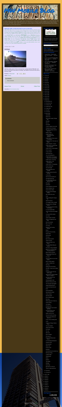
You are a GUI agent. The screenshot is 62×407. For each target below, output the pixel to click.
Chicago (24, 30)
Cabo (11, 30)
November (48, 103)
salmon (10, 43)
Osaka (24, 36)
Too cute (47, 331)
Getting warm (48, 356)
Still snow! (48, 332)
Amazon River (22, 29)
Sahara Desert (17, 37)
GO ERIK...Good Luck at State (52, 268)
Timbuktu (28, 39)
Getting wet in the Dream (51, 266)
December (48, 101)
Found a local (48, 347)
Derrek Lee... (48, 116)
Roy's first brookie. (49, 222)
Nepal (13, 36)
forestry (14, 42)
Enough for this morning (50, 231)
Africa (5, 29)
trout (21, 43)
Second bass (48, 235)
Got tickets (48, 124)
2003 (46, 379)
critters (38, 40)
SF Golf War (54, 36)
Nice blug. (48, 264)
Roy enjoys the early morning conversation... (51, 207)
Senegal (38, 37)
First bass (48, 237)
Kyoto (37, 33)
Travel (31, 39)
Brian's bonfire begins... (50, 261)
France (28, 32)
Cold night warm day (50, 178)
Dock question (48, 344)
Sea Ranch (34, 37)
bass (33, 40)
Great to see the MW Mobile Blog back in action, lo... (51, 58)
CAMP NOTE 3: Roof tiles (51, 159)
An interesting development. (51, 340)
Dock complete (49, 334)
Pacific (27, 36)
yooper (24, 43)
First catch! (48, 329)
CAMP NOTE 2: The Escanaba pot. (50, 162)
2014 (46, 89)
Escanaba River (7, 32)
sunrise (15, 43)
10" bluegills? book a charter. (51, 202)
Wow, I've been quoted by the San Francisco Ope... (50, 69)
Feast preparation (49, 290)
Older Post (37, 86)
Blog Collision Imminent (50, 252)
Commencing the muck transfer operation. (50, 311)
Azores (32, 29)
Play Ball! (47, 121)
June (47, 111)
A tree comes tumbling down (51, 319)
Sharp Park (7, 39)
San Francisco (27, 37)
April (47, 370)
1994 (46, 388)
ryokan (7, 43)
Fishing (19, 32)
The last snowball (49, 325)
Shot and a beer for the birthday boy (50, 278)
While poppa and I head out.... (52, 300)
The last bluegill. (49, 167)
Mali (17, 35)
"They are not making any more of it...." (51, 317)
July (47, 109)
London (14, 35)
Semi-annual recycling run (51, 176)
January (47, 372)
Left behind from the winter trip (52, 351)
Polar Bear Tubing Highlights (51, 247)
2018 (46, 82)
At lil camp (48, 225)
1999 (46, 383)
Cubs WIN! (48, 114)
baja (28, 40)
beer (36, 40)
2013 (46, 91)
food (12, 42)
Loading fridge (48, 354)
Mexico (19, 35)
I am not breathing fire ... (50, 155)
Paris (30, 36)
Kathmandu (32, 33)
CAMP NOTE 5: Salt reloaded (52, 148)
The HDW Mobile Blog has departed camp (51, 181)
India (19, 33)
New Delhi (16, 36)
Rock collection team (50, 297)
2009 (46, 98)
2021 (46, 77)
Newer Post (7, 86)
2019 (46, 80)
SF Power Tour (11, 37)
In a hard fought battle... (50, 209)
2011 (46, 94)
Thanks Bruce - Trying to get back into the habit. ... (50, 55)
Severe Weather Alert (50, 188)
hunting (20, 42)
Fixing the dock (49, 342)
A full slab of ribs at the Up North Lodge (51, 272)
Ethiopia (12, 32)
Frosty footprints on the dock (51, 186)
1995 (46, 386)
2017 (46, 84)
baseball (30, 40)
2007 (46, 374)
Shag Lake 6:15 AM (49, 327)
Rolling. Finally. (49, 132)
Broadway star (48, 306)
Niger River (21, 36)
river (5, 43)
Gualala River (9, 33)
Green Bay (48, 364)
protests (32, 42)
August (47, 108)
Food (47, 288)
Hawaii (13, 33)
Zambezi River (15, 40)
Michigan (24, 35)
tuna (22, 43)
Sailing (22, 37)
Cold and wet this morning (51, 315)
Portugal (33, 36)
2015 (46, 87)
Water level (48, 345)
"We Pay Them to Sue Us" (52, 40)
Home (22, 86)
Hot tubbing (48, 304)
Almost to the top (49, 200)
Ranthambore (37, 36)
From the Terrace (33, 32)
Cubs (33, 30)
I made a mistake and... (50, 263)
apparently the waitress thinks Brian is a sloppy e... (51, 275)
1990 (46, 389)
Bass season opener (50, 238)
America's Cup (28, 29)
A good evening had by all (51, 287)
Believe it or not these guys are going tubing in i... (51, 250)
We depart (48, 182)
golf (18, 42)
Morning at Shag (49, 352)
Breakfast (48, 349)
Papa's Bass (48, 233)
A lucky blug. (48, 175)
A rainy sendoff (49, 151)
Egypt (39, 30)
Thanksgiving (17, 39)
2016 (46, 85)
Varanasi (10, 40)
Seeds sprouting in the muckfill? (50, 170)
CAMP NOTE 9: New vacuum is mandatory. (51, 139)
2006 (46, 376)
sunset (18, 43)
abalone (23, 40)
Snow (47, 196)
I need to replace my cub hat (51, 126)
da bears (6, 42)
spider (13, 43)
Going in (47, 270)
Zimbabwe (19, 40)
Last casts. (48, 215)
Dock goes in (48, 336)
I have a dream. (49, 293)
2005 (46, 377)
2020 (46, 79)
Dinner (47, 230)
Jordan (28, 33)
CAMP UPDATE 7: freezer (51, 143)
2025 (46, 75)
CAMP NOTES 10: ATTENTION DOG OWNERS (50, 135)
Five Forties (24, 32)
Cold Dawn (48, 184)
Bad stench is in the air (50, 366)
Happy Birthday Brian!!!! (50, 285)
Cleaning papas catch (50, 280)
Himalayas (16, 33)
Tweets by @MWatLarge (48, 49)
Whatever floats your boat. (51, 281)
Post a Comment (10, 80)
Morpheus (33, 35)
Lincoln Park (10, 35)
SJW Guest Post (49, 153)
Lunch (47, 321)
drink (9, 42)
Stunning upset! (49, 295)
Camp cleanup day (49, 165)
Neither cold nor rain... (50, 313)
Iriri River (22, 33)
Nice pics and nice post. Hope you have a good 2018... (50, 66)
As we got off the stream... (51, 214)
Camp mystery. (49, 302)
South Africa (13, 39)
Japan (25, 33)
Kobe (35, 33)
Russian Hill (6, 37)
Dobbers (47, 359)
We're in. (47, 122)
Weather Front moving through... (50, 228)
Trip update (48, 361)
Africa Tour (9, 29)
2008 (46, 99)
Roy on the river (49, 223)
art (26, 40)
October (47, 104)
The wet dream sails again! (51, 283)
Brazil (39, 29)
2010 (46, 96)
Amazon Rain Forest (15, 29)
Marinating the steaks (50, 292)
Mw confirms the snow (50, 194)
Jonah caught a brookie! (50, 217)
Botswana (35, 29)
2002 (46, 381)
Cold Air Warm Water (50, 189)
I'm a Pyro (48, 256)
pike (30, 42)
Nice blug (47, 299)
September (48, 106)
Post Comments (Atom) (14, 89)
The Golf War (23, 39)
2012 (46, 92)
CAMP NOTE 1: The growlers (51, 164)
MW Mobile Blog (29, 10)
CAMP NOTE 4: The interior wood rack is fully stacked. (51, 157)
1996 (46, 384)
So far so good (49, 150)
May (47, 113)
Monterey (29, 35)
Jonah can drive (49, 240)
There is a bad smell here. (51, 368)
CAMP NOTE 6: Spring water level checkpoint (51, 146)
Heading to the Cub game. (51, 128)
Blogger (36, 403)
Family (16, 32)
